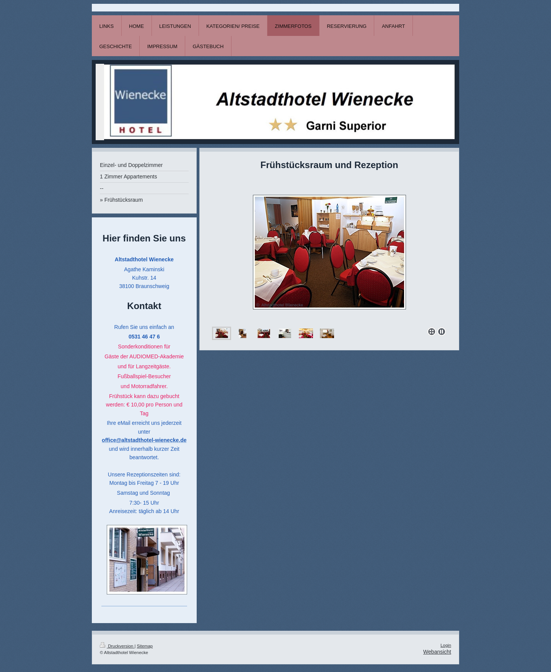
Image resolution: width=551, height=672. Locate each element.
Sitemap (145, 646)
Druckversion (117, 646)
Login (445, 645)
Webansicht (437, 652)
